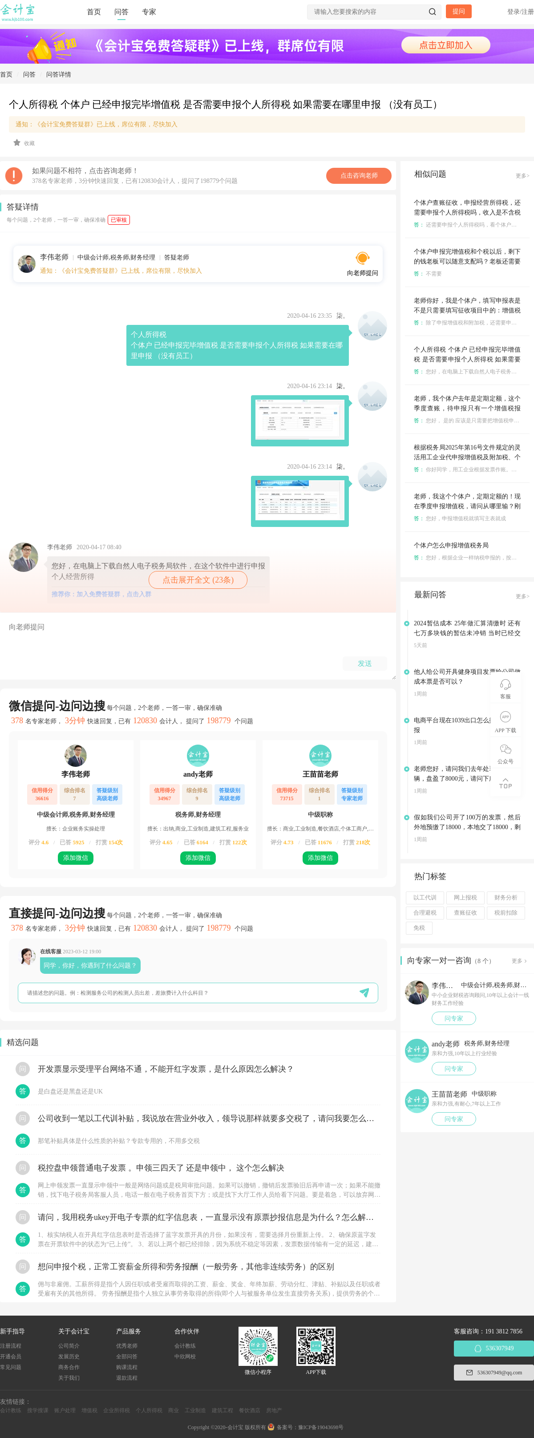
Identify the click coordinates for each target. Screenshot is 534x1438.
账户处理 (65, 1410)
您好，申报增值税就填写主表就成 (460, 518)
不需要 (428, 274)
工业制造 (195, 1410)
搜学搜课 (38, 1410)
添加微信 (75, 858)
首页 (94, 12)
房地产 (274, 1410)
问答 (121, 12)
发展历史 (69, 1356)
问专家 (454, 1018)
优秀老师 (127, 1346)
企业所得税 (116, 1410)
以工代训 (425, 898)
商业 (173, 1410)
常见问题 (10, 1367)
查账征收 (465, 913)
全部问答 (127, 1356)
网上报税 (465, 898)
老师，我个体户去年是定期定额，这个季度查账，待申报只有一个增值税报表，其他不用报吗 (467, 408)
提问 (459, 11)
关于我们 (69, 1378)
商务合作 (69, 1367)
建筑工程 (222, 1410)
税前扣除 (506, 913)
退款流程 (127, 1378)
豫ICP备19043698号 (321, 1427)
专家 (149, 12)
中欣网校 (185, 1356)
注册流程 (10, 1346)
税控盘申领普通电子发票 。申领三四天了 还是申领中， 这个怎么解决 (161, 1167)
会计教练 (185, 1346)
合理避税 (425, 913)
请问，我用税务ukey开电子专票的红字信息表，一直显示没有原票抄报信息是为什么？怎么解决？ (209, 1217)
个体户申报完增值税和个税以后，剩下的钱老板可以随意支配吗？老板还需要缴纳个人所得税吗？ (467, 261)
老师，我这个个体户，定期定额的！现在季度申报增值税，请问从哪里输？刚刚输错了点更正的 (467, 506)
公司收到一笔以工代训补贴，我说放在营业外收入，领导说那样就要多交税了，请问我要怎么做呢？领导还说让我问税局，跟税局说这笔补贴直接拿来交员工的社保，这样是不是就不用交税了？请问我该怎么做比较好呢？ (209, 1118)
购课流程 (127, 1367)
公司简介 (69, 1346)
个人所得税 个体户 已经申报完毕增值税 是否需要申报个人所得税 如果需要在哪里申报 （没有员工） (467, 359)
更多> (523, 176)
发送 (365, 663)
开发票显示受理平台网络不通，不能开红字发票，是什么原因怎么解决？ (166, 1069)
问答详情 (58, 74)
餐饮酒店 (249, 1410)
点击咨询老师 (359, 175)
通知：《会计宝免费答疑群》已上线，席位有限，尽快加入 (97, 124)
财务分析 (506, 898)
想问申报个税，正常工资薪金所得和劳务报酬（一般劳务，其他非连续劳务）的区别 (186, 1266)
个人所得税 (149, 1410)
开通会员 (10, 1356)
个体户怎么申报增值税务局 (451, 545)
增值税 (89, 1410)
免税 (419, 928)
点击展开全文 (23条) (198, 579)
